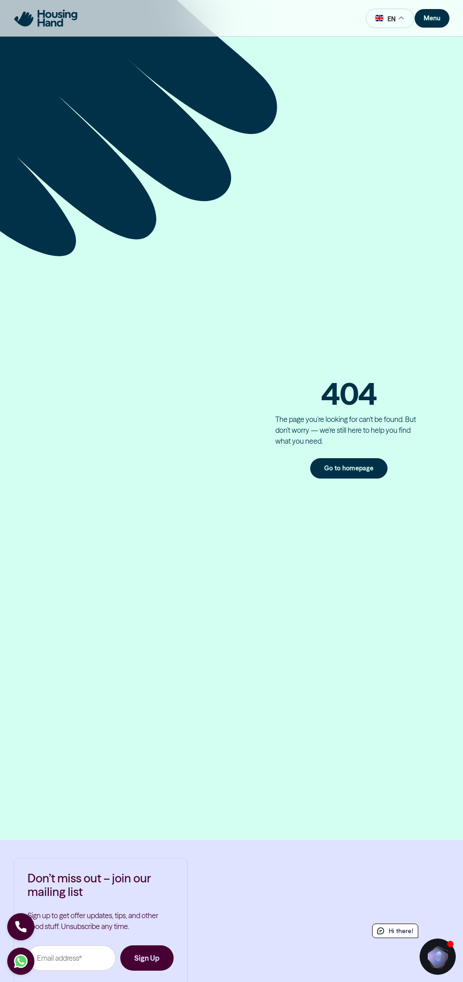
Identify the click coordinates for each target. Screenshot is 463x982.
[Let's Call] (20, 926)
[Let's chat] (20, 961)
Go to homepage (349, 468)
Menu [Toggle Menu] (432, 18)
